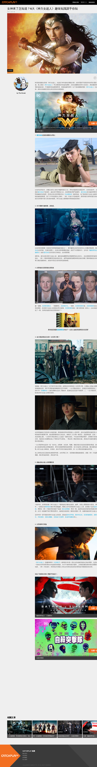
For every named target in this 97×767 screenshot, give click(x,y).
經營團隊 (25, 757)
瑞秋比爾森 (48, 517)
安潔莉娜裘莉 (88, 515)
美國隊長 (44, 390)
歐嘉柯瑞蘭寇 (69, 517)
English (76, 2)
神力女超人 (48, 85)
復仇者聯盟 (65, 509)
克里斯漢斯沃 (46, 306)
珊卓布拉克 (78, 515)
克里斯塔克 (60, 330)
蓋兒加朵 (39, 135)
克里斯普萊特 (79, 306)
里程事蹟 (25, 755)
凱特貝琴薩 (70, 515)
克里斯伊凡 (64, 306)
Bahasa (92, 2)
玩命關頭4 (68, 194)
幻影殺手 (57, 562)
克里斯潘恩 (90, 306)
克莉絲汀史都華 (59, 517)
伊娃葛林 (41, 517)
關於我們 (25, 753)
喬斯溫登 (48, 507)
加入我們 (25, 759)
